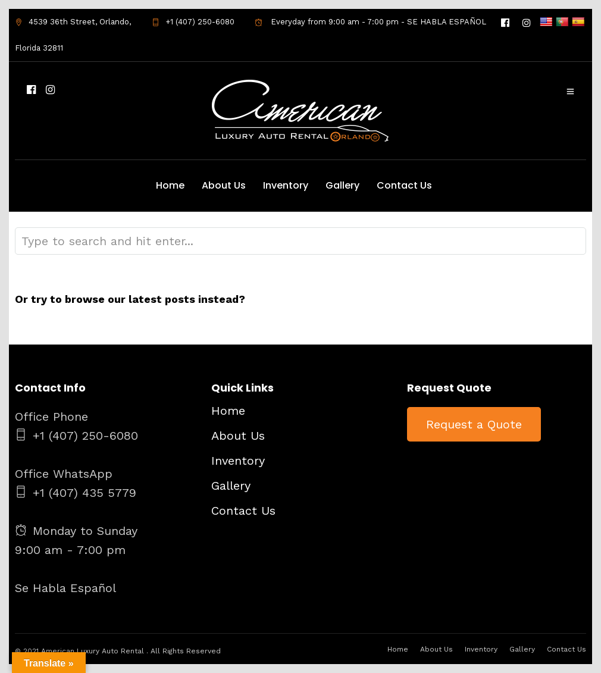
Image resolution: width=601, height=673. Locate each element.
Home (170, 185)
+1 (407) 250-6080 (193, 21)
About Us (224, 185)
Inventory (285, 185)
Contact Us (404, 185)
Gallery (342, 185)
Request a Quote (474, 424)
